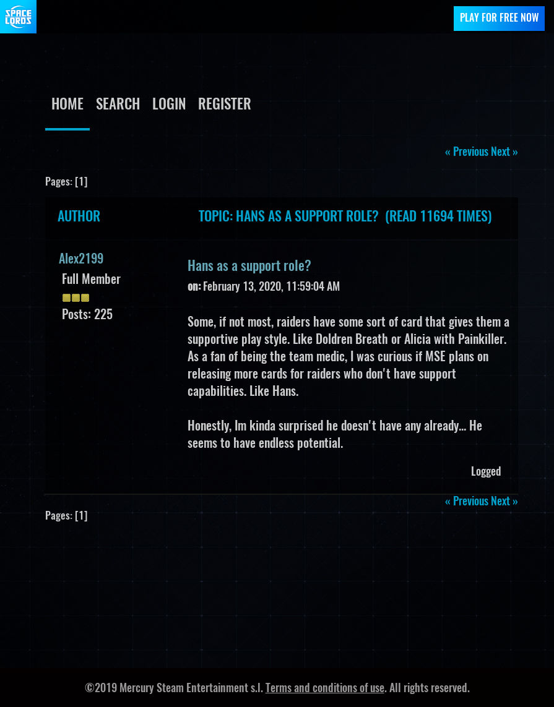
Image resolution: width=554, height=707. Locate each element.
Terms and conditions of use (325, 689)
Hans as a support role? (249, 266)
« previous (466, 152)
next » (504, 152)
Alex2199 (81, 260)
